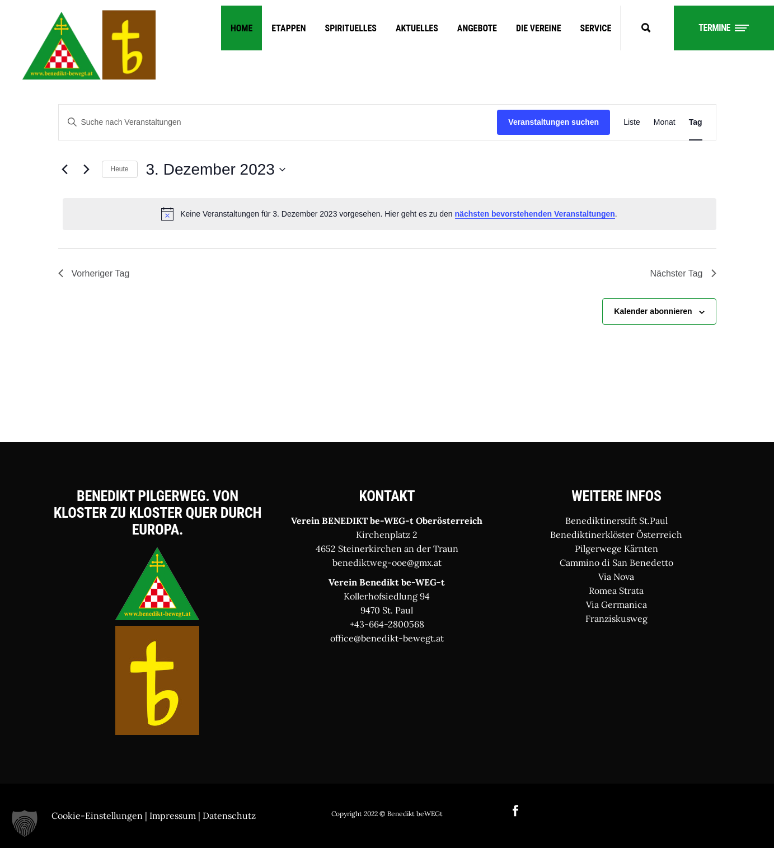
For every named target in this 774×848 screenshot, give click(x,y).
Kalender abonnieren (653, 311)
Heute (120, 169)
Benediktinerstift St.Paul (616, 520)
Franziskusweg (616, 618)
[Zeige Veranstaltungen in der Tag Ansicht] (695, 122)
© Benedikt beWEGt (411, 813)
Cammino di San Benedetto (616, 562)
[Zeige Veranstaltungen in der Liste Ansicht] (631, 122)
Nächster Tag (683, 273)
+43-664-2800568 (387, 624)
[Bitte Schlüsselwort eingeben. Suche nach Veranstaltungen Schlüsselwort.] (278, 122)
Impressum (172, 815)
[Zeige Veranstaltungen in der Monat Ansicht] (665, 122)
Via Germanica (616, 604)
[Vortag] (65, 169)
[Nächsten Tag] (86, 169)
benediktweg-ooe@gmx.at (387, 562)
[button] (24, 823)
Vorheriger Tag (94, 273)
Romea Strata (616, 590)
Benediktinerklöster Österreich (616, 534)
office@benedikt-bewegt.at (387, 638)
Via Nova (616, 576)
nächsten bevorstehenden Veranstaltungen (535, 213)
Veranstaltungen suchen (553, 122)
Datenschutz (229, 815)
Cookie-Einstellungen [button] (97, 815)
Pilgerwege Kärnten (616, 548)
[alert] (389, 213)
